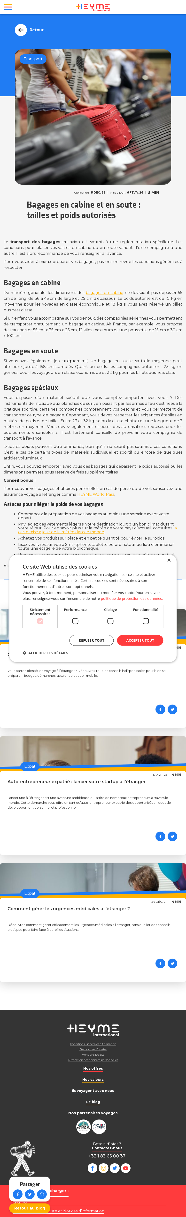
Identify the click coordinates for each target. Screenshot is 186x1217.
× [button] (169, 560)
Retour (35, 30)
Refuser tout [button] (91, 640)
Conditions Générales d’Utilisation (93, 1044)
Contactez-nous (107, 1148)
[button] (45, 653)
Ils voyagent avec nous (93, 1091)
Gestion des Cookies (93, 1049)
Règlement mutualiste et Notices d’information (58, 1211)
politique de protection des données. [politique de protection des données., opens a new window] (132, 598)
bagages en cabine (104, 292)
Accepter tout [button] (140, 640)
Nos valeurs (93, 1079)
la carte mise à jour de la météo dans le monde (97, 530)
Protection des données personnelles (93, 1060)
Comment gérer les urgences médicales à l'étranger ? (69, 908)
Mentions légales (93, 1054)
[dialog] (93, 608)
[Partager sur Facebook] (160, 709)
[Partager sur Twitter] (172, 709)
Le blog (93, 1102)
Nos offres (93, 1068)
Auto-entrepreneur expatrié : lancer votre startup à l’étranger (77, 781)
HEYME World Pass (95, 494)
